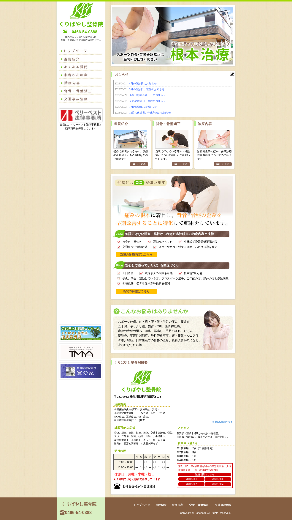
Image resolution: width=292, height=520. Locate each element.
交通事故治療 (81, 99)
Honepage (200, 512)
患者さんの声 (81, 75)
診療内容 (81, 83)
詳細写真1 (191, 479)
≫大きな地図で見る (222, 422)
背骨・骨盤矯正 (81, 91)
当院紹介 (121, 124)
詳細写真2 (217, 479)
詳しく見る (139, 164)
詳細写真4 (217, 484)
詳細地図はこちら (204, 474)
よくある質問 (81, 59)
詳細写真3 (191, 484)
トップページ (81, 51)
